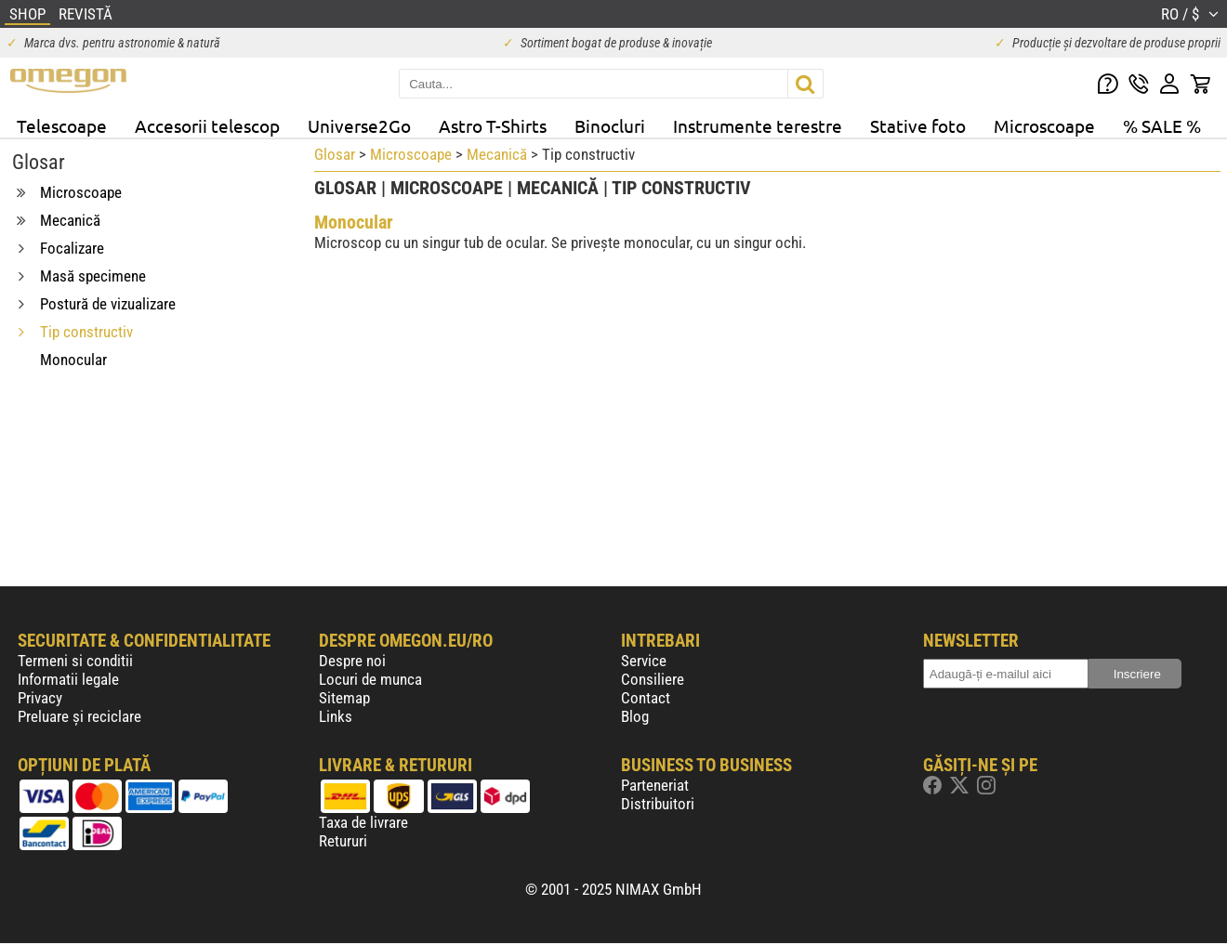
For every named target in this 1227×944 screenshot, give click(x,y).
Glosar (334, 154)
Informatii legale (68, 679)
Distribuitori (657, 803)
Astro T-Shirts (493, 125)
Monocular (353, 222)
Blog (635, 716)
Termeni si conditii (75, 660)
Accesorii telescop (207, 125)
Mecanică (497, 154)
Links (335, 716)
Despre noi (352, 660)
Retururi (343, 841)
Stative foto (918, 125)
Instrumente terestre (757, 125)
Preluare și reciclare (79, 716)
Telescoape (62, 125)
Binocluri (609, 125)
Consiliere (652, 679)
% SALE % (1162, 125)
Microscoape (1044, 125)
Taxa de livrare (363, 822)
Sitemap (344, 697)
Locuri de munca (370, 679)
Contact (645, 697)
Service (643, 660)
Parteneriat (655, 785)
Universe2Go (359, 125)
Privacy (40, 697)
